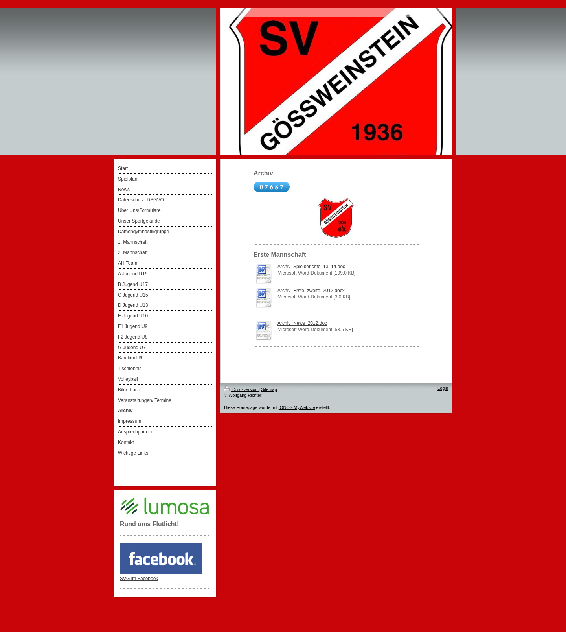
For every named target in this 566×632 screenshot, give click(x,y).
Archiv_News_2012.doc (302, 323)
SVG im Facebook (139, 578)
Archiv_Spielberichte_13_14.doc (311, 266)
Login (442, 388)
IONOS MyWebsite (297, 407)
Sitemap (269, 389)
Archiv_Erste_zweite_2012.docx (311, 290)
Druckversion (241, 389)
